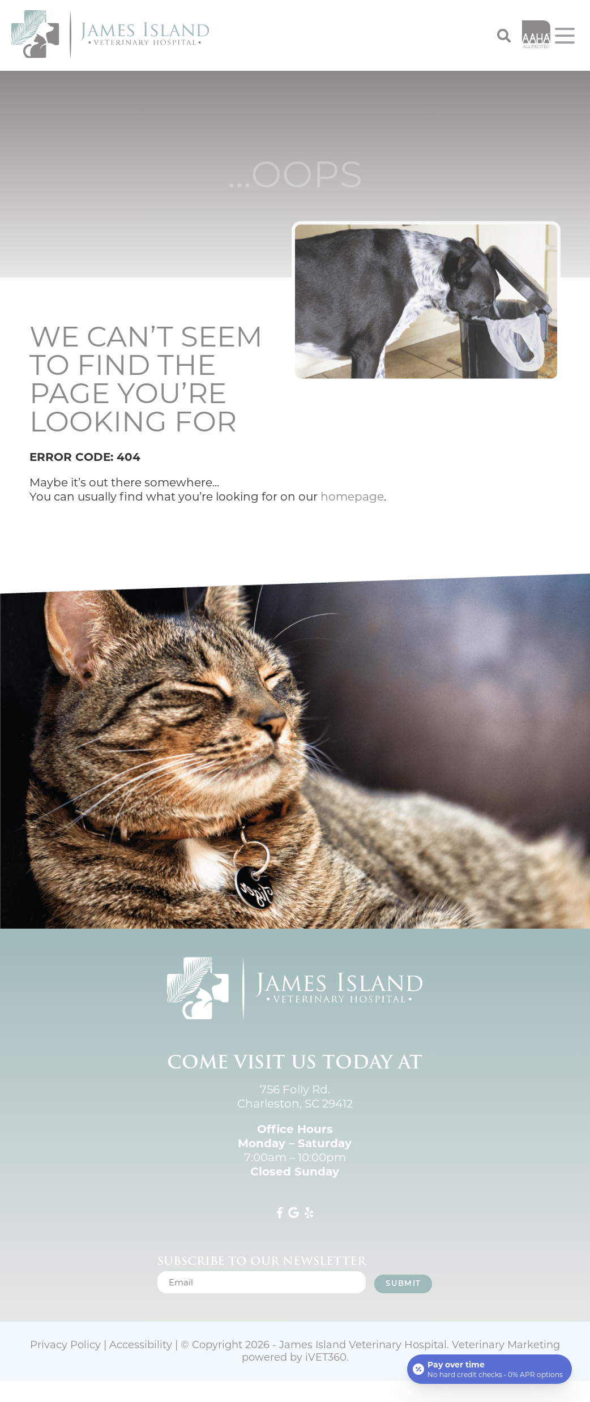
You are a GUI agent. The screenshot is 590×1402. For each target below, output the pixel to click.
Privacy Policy (65, 1345)
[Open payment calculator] (489, 1369)
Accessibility (140, 1345)
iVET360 (326, 1357)
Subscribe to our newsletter (261, 1261)
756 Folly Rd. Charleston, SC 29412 (295, 1096)
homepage (352, 496)
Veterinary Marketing (506, 1345)
